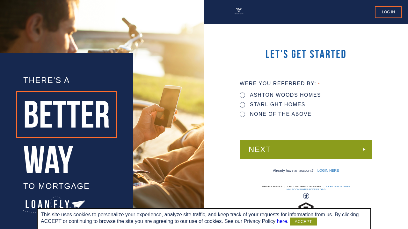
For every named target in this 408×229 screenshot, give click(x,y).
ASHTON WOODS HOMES (280, 95)
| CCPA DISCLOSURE (336, 186)
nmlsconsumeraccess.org (306, 189)
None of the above (275, 114)
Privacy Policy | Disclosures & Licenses (292, 186)
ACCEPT (303, 221)
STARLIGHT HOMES (272, 104)
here (282, 221)
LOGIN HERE (328, 170)
